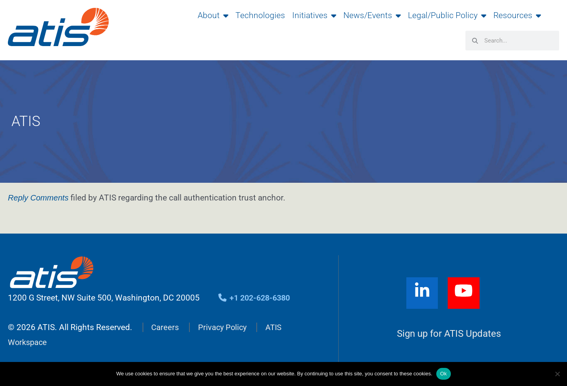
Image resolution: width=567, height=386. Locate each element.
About (213, 15)
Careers (165, 327)
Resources (517, 15)
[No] (557, 374)
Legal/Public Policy (447, 15)
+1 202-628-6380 (256, 297)
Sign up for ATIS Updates (449, 334)
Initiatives (314, 15)
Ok (443, 374)
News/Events (372, 15)
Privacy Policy (224, 327)
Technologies (260, 15)
